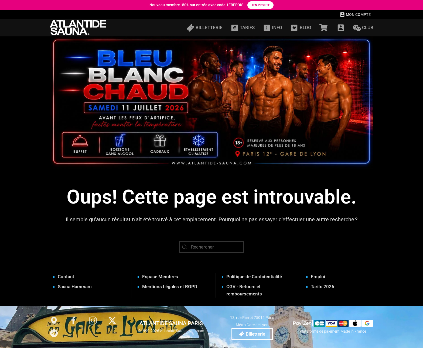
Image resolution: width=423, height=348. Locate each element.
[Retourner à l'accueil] (78, 27)
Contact (66, 276)
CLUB (363, 28)
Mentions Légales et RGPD (169, 286)
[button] (341, 27)
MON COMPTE (355, 14)
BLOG (300, 28)
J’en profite (260, 5)
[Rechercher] (211, 247)
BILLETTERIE (204, 28)
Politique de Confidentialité (254, 276)
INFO (272, 28)
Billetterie (252, 334)
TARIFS (243, 28)
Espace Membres (160, 276)
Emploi (318, 276)
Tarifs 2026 (322, 286)
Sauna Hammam (75, 286)
